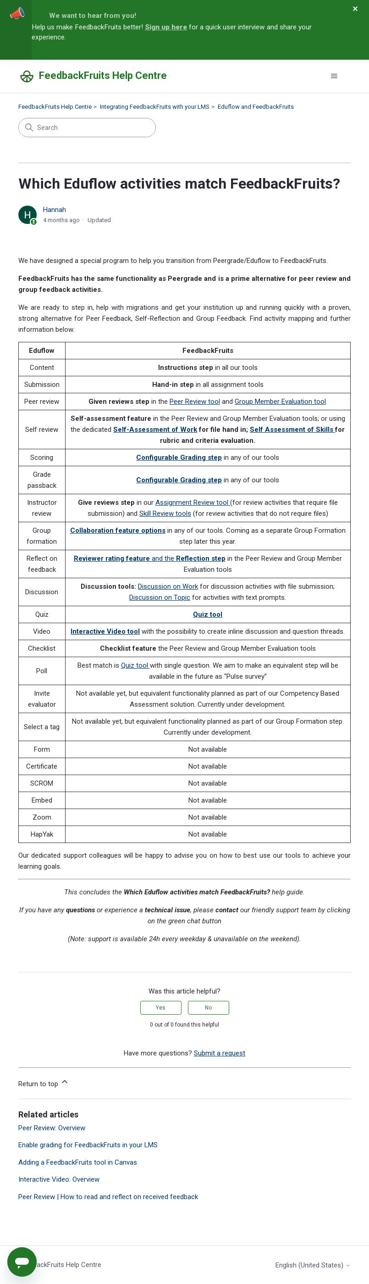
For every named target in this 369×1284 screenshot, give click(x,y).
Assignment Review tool (191, 502)
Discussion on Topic (159, 597)
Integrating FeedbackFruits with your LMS (154, 106)
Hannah (54, 210)
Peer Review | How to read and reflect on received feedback (108, 1197)
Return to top (43, 1082)
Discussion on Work (168, 586)
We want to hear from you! (92, 15)
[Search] (87, 127)
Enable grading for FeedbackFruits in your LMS (88, 1145)
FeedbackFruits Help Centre (55, 106)
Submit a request (219, 1053)
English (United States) (313, 1265)
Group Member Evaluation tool (280, 401)
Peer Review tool (195, 401)
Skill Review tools (165, 513)
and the (150, 558)
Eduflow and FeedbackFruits (256, 106)
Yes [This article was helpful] (160, 1008)
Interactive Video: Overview (58, 1179)
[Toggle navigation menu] (334, 76)
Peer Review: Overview (51, 1128)
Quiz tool (134, 665)
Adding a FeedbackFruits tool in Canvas (77, 1162)
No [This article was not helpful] (208, 1008)
